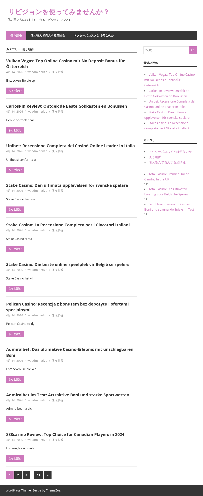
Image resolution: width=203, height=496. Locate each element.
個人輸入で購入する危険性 (48, 35)
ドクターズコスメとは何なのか (94, 35)
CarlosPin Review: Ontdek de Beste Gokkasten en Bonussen (66, 106)
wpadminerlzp (37, 72)
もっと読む (15, 90)
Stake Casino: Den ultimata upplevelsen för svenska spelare (67, 185)
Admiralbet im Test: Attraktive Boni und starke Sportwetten (67, 395)
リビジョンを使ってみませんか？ (58, 11)
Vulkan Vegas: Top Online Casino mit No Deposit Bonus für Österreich (169, 79)
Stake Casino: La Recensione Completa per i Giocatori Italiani (68, 225)
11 (38, 475)
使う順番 (16, 35)
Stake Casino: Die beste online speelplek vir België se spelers (67, 264)
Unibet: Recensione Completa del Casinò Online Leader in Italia (70, 145)
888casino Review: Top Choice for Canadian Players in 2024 (65, 434)
